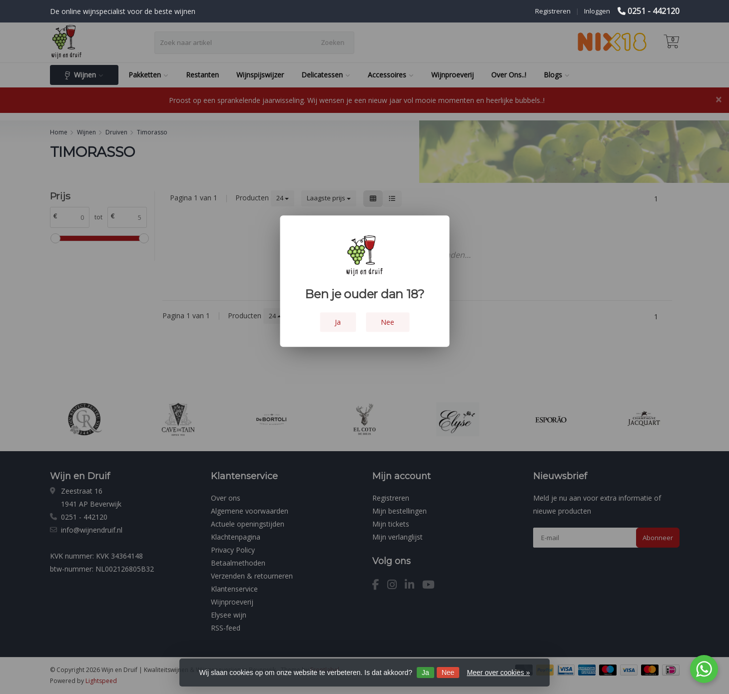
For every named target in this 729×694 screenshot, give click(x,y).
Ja (425, 673)
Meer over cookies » (498, 673)
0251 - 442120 (654, 10)
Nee (448, 673)
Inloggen (597, 10)
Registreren (553, 10)
